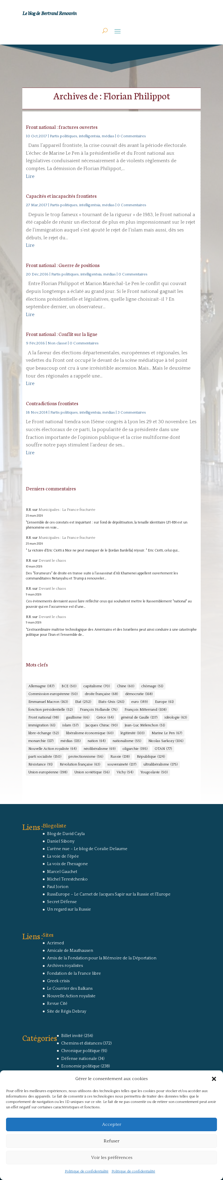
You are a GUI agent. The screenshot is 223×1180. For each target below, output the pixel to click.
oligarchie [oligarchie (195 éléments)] (135, 749)
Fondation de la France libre (74, 973)
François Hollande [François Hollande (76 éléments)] (98, 710)
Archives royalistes (65, 965)
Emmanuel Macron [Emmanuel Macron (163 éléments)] (48, 702)
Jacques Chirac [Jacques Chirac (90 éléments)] (102, 725)
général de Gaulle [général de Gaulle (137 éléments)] (139, 717)
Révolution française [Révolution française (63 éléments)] (80, 764)
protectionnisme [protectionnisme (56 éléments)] (85, 756)
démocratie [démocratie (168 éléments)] (138, 694)
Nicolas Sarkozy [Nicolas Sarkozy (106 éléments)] (165, 741)
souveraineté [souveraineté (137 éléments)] (121, 764)
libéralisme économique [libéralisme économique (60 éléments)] (89, 733)
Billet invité (72, 1035)
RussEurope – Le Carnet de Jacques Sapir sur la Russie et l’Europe (109, 894)
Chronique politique (80, 1050)
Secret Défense (62, 901)
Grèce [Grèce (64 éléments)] (105, 717)
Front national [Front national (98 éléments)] (43, 717)
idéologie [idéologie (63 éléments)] (176, 717)
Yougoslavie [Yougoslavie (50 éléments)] (154, 772)
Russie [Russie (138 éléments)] (120, 756)
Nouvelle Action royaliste (71, 996)
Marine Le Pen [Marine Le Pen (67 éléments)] (167, 733)
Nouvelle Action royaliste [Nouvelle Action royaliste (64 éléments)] (52, 749)
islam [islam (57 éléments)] (70, 725)
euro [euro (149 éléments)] (139, 702)
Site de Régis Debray (66, 1011)
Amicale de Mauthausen (70, 950)
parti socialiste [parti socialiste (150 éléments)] (44, 756)
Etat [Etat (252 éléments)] (83, 702)
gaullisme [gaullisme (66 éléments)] (77, 717)
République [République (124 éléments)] (151, 756)
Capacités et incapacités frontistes (61, 195)
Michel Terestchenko (67, 879)
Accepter (111, 1124)
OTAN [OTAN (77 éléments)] (163, 749)
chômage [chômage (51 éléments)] (152, 686)
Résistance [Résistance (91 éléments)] (40, 764)
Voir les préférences (111, 1157)
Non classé (57, 343)
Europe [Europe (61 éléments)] (164, 702)
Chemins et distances (81, 1043)
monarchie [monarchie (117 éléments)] (40, 741)
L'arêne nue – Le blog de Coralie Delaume (87, 848)
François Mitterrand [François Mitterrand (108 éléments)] (145, 710)
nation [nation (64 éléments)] (96, 741)
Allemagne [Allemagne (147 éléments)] (41, 686)
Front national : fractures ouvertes (62, 126)
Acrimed (55, 943)
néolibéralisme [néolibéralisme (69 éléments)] (99, 749)
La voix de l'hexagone (67, 864)
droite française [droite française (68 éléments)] (101, 694)
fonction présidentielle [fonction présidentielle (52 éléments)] (50, 710)
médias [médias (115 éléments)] (70, 741)
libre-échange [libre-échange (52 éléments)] (43, 733)
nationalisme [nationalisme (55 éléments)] (127, 741)
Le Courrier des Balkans (70, 988)
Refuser (111, 1141)
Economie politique (80, 1066)
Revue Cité (57, 1003)
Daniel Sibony (60, 841)
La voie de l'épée (63, 856)
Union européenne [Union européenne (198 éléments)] (47, 772)
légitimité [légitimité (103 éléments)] (132, 733)
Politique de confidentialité (86, 1171)
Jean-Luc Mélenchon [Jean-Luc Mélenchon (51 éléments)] (145, 725)
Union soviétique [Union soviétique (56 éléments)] (91, 772)
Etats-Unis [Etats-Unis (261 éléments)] (111, 702)
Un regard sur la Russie (69, 909)
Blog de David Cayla (66, 833)
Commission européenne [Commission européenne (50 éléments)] (52, 694)
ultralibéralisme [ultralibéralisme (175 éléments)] (160, 764)
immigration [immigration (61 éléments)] (41, 725)
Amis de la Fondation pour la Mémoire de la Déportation (101, 958)
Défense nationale (79, 1058)
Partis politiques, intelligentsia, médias (82, 136)
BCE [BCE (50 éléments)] (68, 686)
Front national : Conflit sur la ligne (61, 333)
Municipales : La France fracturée (67, 510)
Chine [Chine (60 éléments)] (125, 686)
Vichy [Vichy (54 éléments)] (125, 772)
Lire (30, 176)
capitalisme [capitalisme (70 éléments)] (96, 686)
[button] (214, 1079)
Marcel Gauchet (62, 871)
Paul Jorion (57, 886)
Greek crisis (58, 981)
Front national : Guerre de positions (63, 264)
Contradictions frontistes (52, 402)
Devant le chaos (52, 560)
